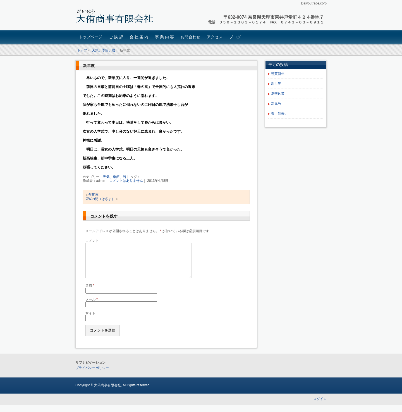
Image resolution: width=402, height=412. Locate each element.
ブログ (235, 37)
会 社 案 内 (139, 37)
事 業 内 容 (164, 37)
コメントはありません (126, 181)
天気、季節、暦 (114, 177)
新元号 (276, 104)
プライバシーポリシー (92, 375)
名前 (89, 292)
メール (91, 306)
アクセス (214, 37)
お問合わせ (190, 37)
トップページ (90, 37)
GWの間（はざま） (100, 199)
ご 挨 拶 (116, 37)
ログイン (320, 406)
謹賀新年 (277, 74)
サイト (90, 320)
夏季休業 (277, 94)
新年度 (89, 65)
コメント (92, 241)
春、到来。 (279, 114)
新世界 (276, 83)
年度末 (93, 195)
